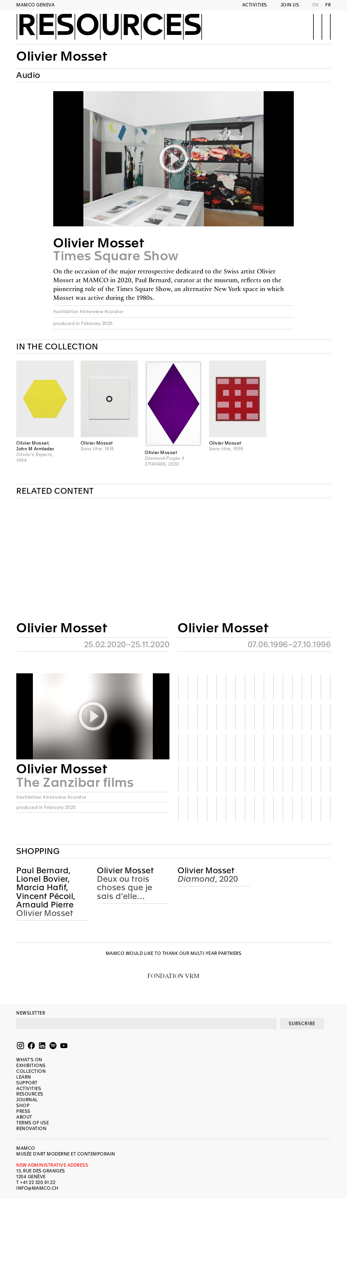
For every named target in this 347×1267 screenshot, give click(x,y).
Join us (290, 4)
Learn (23, 1077)
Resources (109, 26)
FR (328, 4)
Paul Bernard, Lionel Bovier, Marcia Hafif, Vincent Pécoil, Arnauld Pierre (45, 887)
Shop (22, 1105)
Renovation (31, 1128)
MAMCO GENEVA (35, 4)
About (24, 1117)
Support (27, 1082)
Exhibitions (31, 1065)
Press (23, 1111)
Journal (27, 1099)
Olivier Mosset (61, 56)
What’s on (29, 1059)
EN (315, 4)
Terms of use (32, 1122)
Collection (31, 1071)
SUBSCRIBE (302, 1023)
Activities (254, 4)
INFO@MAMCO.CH (37, 1188)
